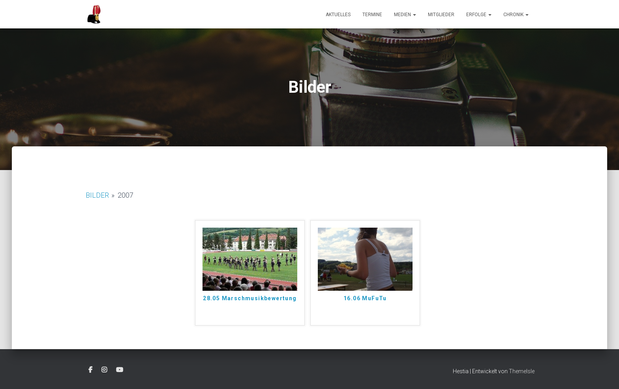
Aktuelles (338, 14)
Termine (372, 14)
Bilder (97, 195)
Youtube (119, 370)
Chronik (516, 14)
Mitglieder (441, 14)
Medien (405, 14)
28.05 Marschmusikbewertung (249, 298)
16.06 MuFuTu (365, 298)
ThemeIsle (522, 371)
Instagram (104, 370)
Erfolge (478, 14)
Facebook (90, 370)
